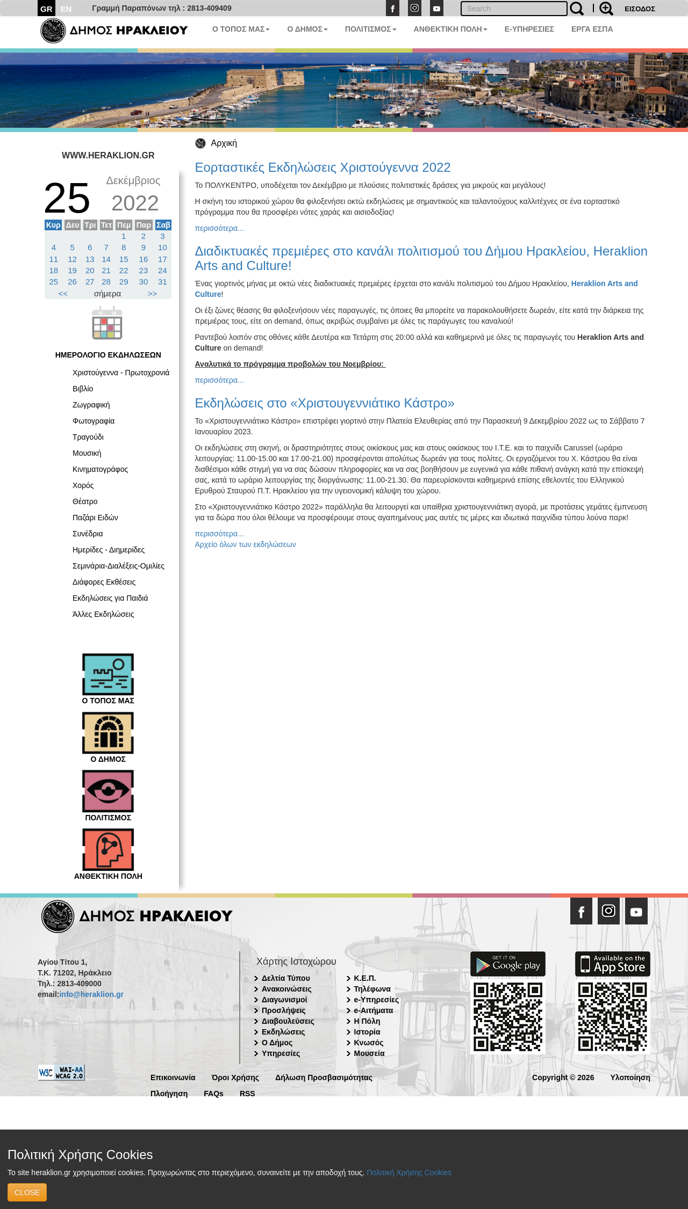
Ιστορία (367, 1032)
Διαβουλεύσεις (288, 1021)
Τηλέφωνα (372, 989)
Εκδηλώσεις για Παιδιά (110, 598)
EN (66, 8)
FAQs (214, 1092)
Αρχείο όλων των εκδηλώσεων (245, 544)
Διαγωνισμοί (284, 999)
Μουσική (87, 453)
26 (72, 281)
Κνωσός (369, 1042)
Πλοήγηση (169, 1092)
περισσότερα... (219, 228)
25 (54, 281)
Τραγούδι (88, 437)
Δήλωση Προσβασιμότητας (323, 1076)
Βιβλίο (83, 388)
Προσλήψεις (284, 1010)
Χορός (83, 485)
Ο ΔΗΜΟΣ (307, 29)
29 (123, 281)
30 (143, 281)
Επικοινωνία (173, 1076)
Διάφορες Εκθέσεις (104, 582)
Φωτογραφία (93, 421)
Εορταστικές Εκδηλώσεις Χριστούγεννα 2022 (323, 167)
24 (162, 270)
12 (72, 259)
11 (54, 259)
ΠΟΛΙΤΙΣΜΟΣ (371, 29)
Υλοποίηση (630, 1076)
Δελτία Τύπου (286, 978)
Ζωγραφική (91, 404)
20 (90, 270)
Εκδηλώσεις (283, 1032)
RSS (247, 1092)
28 (106, 281)
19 (72, 270)
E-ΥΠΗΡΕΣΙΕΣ (529, 29)
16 (143, 259)
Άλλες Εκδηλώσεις (103, 614)
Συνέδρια (88, 533)
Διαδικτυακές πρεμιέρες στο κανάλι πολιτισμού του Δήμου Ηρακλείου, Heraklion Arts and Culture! (421, 258)
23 (143, 270)
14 (106, 259)
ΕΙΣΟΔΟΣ (640, 9)
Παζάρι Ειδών (95, 517)
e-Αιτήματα (373, 1010)
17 (162, 259)
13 (90, 259)
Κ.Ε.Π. (365, 978)
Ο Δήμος (277, 1042)
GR (46, 8)
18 (54, 270)
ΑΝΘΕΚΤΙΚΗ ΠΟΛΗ (451, 29)
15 (123, 259)
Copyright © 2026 (563, 1076)
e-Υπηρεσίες (376, 999)
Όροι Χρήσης (236, 1076)
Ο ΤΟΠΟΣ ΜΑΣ (241, 29)
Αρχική (224, 143)
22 (123, 270)
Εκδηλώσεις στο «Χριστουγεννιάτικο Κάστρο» (325, 403)
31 (162, 281)
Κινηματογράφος (100, 469)
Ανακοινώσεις (287, 989)
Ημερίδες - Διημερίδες (109, 549)
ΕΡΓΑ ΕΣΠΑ (592, 29)
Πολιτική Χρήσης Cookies (409, 1172)
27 (90, 281)
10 (162, 247)
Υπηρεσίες (281, 1053)
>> (152, 293)
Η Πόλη (367, 1021)
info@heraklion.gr (91, 994)
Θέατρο (85, 501)
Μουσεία (369, 1053)
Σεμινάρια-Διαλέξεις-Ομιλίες (118, 566)
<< (63, 293)
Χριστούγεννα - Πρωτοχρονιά (121, 372)
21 (106, 270)
